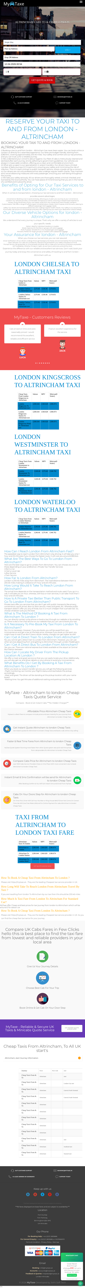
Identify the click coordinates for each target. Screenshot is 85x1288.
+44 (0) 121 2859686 (23, 103)
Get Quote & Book (42, 80)
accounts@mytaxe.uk (47, 1271)
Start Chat (72, 1275)
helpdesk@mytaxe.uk (51, 1274)
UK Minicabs (42, 1223)
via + (68, 50)
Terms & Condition (33, 1242)
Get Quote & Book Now (42, 866)
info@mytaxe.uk (46, 1268)
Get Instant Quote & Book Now (72, 1028)
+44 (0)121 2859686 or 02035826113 (23, 1176)
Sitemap (56, 1242)
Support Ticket (65, 103)
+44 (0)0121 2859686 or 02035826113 (51, 1239)
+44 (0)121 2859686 (50, 1236)
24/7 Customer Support (23, 97)
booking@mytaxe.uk (64, 97)
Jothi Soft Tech (58, 1282)
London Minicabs (42, 1277)
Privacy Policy (46, 1242)
